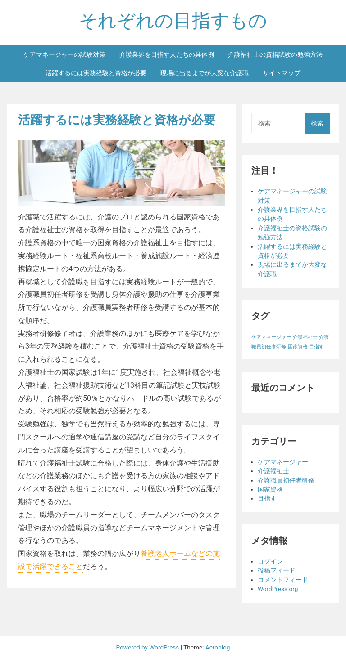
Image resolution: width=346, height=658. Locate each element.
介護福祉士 (273, 470)
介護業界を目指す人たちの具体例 (166, 54)
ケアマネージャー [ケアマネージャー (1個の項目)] (271, 337)
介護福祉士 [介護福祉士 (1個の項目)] (305, 337)
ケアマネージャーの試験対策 (64, 54)
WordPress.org (278, 588)
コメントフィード (283, 579)
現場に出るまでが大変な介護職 (204, 72)
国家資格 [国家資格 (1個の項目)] (298, 346)
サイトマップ (281, 72)
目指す (267, 498)
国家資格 (270, 489)
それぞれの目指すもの (173, 20)
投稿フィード (277, 570)
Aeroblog (217, 647)
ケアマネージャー (283, 462)
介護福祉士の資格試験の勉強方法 (275, 54)
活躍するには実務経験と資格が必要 (96, 72)
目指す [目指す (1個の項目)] (316, 346)
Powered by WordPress (148, 647)
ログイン (270, 561)
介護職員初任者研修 (286, 480)
